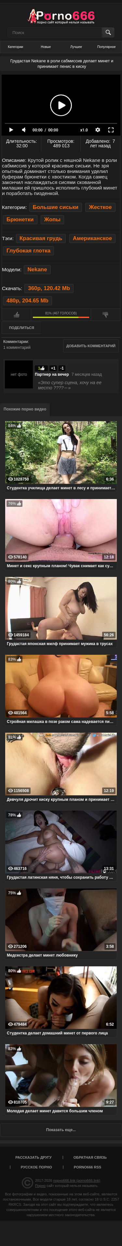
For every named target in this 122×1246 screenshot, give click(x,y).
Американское (92, 238)
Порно (40, 1186)
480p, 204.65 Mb (27, 301)
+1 (53, 368)
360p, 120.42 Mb (49, 288)
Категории (15, 47)
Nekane (37, 269)
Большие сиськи (55, 207)
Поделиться (21, 328)
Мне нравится (16, 315)
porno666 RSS (87, 1167)
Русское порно (36, 1167)
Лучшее (76, 47)
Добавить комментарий (90, 346)
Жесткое (100, 207)
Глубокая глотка (28, 251)
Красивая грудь (41, 238)
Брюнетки (20, 219)
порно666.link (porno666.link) (76, 1180)
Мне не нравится (105, 315)
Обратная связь (90, 1157)
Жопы (52, 219)
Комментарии (15, 341)
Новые (46, 47)
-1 (62, 368)
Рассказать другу (33, 1157)
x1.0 (84, 130)
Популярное (106, 47)
